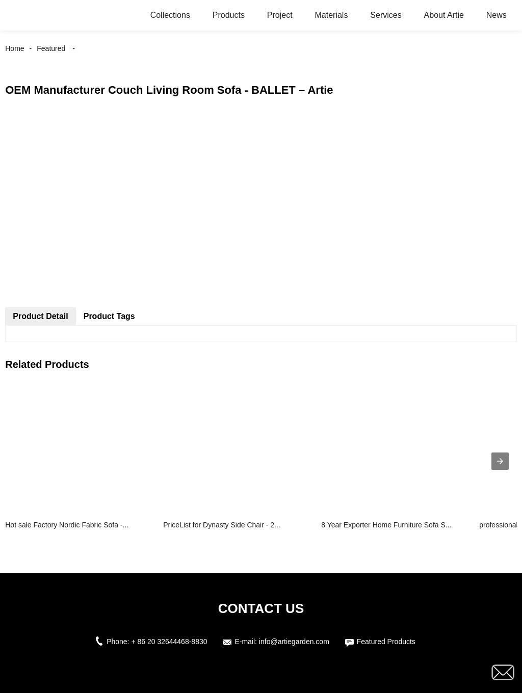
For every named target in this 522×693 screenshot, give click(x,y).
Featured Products (386, 641)
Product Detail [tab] (40, 316)
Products (229, 15)
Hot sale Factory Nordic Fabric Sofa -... (66, 525)
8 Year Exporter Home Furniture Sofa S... (386, 525)
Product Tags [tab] (109, 316)
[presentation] (500, 461)
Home (14, 48)
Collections (170, 15)
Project (280, 15)
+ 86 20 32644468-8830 (169, 641)
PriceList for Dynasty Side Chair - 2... (221, 525)
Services (385, 15)
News (496, 15)
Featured (51, 48)
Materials (331, 15)
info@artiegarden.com (294, 641)
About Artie (444, 15)
